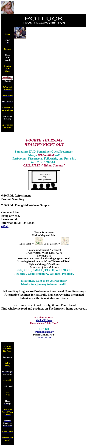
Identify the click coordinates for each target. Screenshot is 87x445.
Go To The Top (44, 337)
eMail (4, 226)
